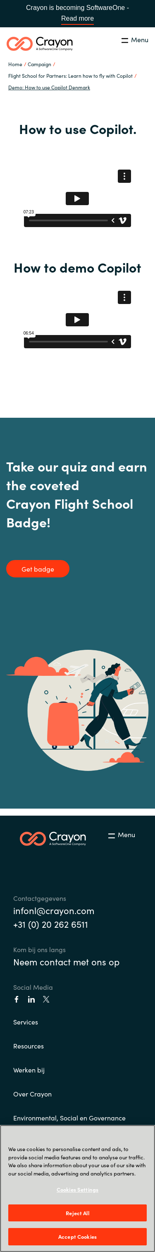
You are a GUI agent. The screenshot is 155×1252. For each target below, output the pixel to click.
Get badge (37, 568)
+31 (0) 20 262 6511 (50, 923)
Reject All (77, 1213)
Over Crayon (32, 1093)
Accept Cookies (77, 1236)
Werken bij (29, 1069)
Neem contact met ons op (66, 961)
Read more (77, 18)
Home (15, 63)
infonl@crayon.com (53, 910)
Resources (28, 1045)
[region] (77, 1188)
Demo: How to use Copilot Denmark (49, 87)
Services (25, 1021)
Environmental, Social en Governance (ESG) (69, 1123)
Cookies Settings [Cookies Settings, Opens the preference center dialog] (77, 1189)
